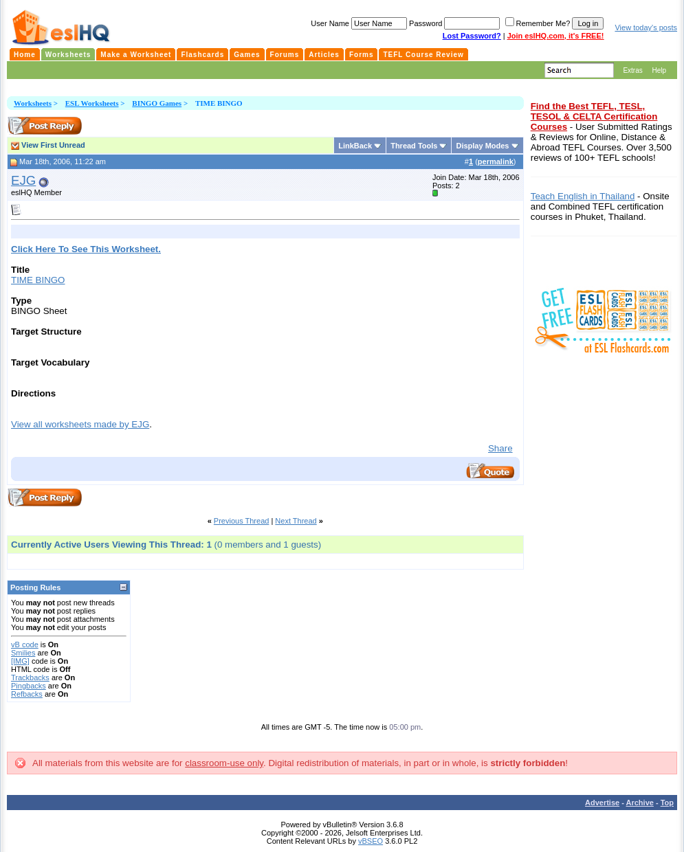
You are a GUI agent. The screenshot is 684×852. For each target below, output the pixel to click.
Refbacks (27, 694)
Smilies (23, 653)
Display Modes (482, 146)
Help (659, 70)
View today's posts (646, 27)
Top (667, 802)
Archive (640, 802)
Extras (632, 70)
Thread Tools (413, 146)
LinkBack (355, 146)
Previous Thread (241, 521)
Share (500, 448)
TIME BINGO (38, 280)
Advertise (602, 802)
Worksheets (33, 103)
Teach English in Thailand (583, 196)
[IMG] (20, 661)
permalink (496, 161)
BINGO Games (156, 103)
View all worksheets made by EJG (80, 424)
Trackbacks (30, 677)
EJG (23, 180)
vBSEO (370, 841)
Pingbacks (28, 686)
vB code (24, 644)
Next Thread (295, 521)
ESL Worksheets (92, 103)
